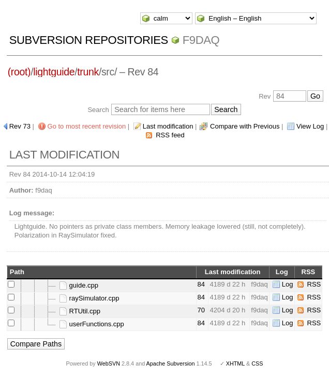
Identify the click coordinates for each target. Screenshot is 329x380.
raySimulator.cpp (89, 298)
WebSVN (108, 363)
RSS (314, 284)
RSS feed (170, 135)
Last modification (168, 126)
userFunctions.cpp (91, 324)
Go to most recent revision (87, 126)
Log (287, 284)
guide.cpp (78, 285)
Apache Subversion (170, 363)
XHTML (235, 363)
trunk (88, 71)
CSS (257, 363)
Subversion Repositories (88, 40)
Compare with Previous (244, 126)
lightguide (53, 71)
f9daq (201, 40)
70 (201, 310)
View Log (310, 126)
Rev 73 (20, 126)
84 (201, 284)
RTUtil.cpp (79, 311)
